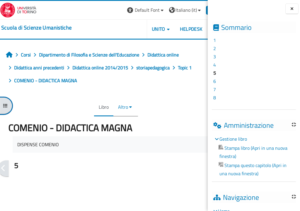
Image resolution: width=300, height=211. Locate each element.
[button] (127, 10)
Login (197, 9)
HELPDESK (172, 29)
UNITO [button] (140, 29)
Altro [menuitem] (114, 106)
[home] (36, 28)
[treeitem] (253, 156)
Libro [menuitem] (95, 106)
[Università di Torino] (18, 9)
